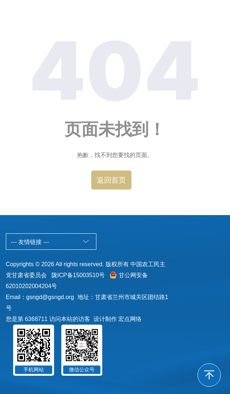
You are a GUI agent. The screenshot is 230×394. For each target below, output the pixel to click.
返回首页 (111, 180)
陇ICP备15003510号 (78, 275)
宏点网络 (130, 319)
